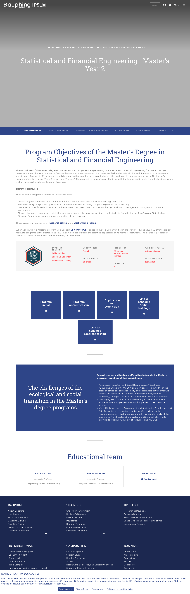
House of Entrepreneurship (21, 527)
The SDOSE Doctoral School (138, 518)
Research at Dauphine (135, 511)
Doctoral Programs (75, 524)
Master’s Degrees (74, 518)
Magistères (71, 521)
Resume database (132, 514)
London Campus (17, 562)
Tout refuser (82, 589)
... (46, 47)
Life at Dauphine (74, 552)
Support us (129, 558)
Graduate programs (76, 527)
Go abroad (14, 558)
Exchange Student (18, 555)
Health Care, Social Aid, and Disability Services (89, 565)
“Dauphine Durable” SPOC (113, 388)
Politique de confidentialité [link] (120, 589)
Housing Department (76, 558)
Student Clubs (73, 555)
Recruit (127, 562)
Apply (154, 5)
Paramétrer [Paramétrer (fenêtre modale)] (97, 589)
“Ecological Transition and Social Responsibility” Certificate (129, 385)
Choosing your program (78, 511)
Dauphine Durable (17, 521)
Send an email (149, 479)
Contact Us (129, 568)
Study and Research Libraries (80, 568)
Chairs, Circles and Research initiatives (143, 521)
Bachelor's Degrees (76, 514)
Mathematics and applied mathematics (73, 47)
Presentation (130, 552)
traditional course (57, 223)
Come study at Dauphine (21, 552)
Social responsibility (18, 518)
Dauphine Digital (16, 524)
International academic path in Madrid (28, 568)
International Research (135, 524)
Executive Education (76, 531)
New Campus (14, 514)
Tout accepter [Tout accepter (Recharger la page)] (66, 589)
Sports (69, 562)
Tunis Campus (16, 565)
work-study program (85, 223)
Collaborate (130, 565)
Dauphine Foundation (18, 531)
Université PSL (78, 230)
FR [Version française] (164, 5)
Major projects (131, 555)
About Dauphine (16, 511)
